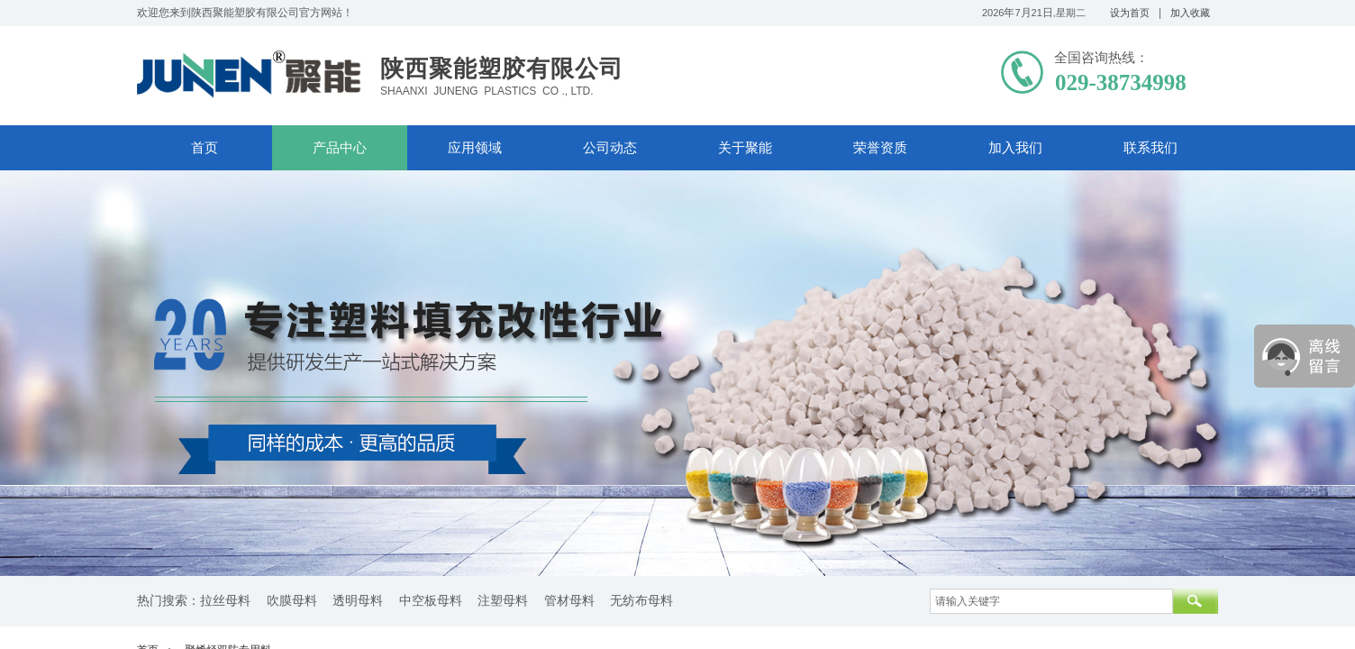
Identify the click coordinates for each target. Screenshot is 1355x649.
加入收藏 (1190, 12)
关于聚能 (745, 148)
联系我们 (1150, 148)
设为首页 (1130, 12)
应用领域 (475, 148)
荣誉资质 (880, 148)
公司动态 (610, 148)
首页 (204, 148)
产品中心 (340, 148)
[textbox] (1051, 601)
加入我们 (1015, 148)
